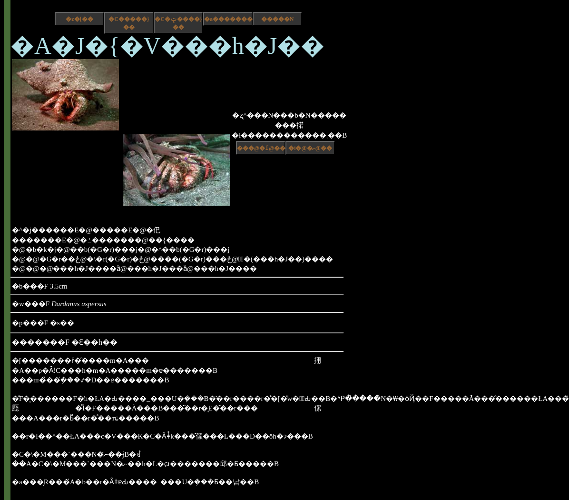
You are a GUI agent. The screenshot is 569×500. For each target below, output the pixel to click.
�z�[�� (79, 19)
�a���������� (228, 19)
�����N (277, 19)
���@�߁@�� (261, 148)
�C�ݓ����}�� (178, 23)
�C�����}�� (128, 23)
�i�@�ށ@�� (310, 148)
